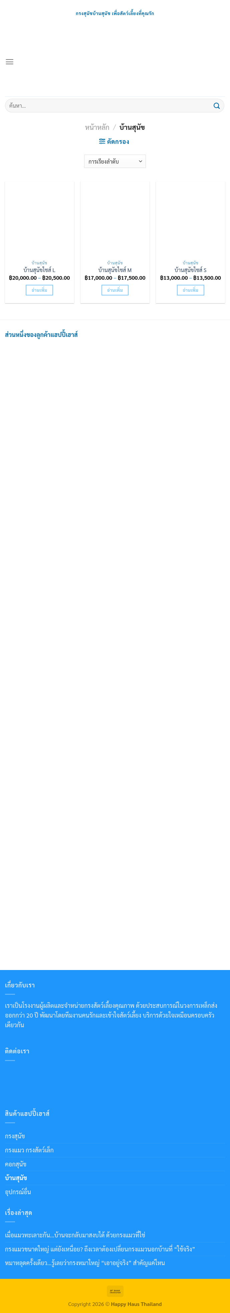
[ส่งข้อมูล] (217, 105)
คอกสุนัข (15, 1164)
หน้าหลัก (97, 127)
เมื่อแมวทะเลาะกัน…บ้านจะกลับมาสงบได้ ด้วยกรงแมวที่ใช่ (75, 1235)
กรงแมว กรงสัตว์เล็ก (29, 1150)
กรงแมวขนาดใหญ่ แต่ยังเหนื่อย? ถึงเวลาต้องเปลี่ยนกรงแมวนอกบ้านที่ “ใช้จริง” (100, 1249)
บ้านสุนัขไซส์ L (39, 270)
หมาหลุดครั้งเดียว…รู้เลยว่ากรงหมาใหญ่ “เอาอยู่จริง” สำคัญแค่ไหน (85, 1262)
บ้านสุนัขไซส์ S (191, 270)
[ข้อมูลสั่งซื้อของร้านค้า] (115, 161)
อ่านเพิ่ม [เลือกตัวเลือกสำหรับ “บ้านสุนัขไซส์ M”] (115, 290)
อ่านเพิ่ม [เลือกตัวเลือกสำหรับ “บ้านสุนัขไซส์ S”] (190, 290)
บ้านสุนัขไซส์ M (115, 270)
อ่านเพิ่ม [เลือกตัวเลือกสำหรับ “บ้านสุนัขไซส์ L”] (39, 290)
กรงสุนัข (15, 1136)
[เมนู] (9, 62)
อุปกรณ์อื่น (18, 1192)
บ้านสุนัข (16, 1177)
